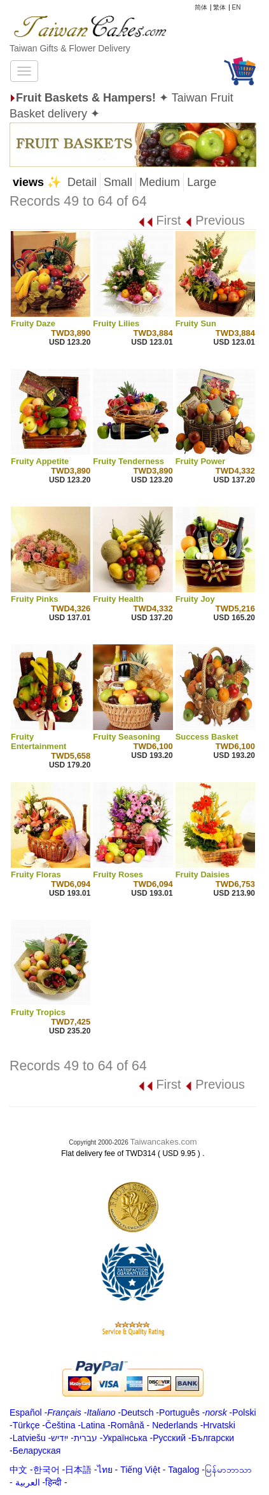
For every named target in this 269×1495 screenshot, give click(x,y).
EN (236, 7)
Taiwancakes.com (163, 1141)
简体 (201, 7)
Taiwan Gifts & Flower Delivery (70, 48)
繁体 (219, 7)
